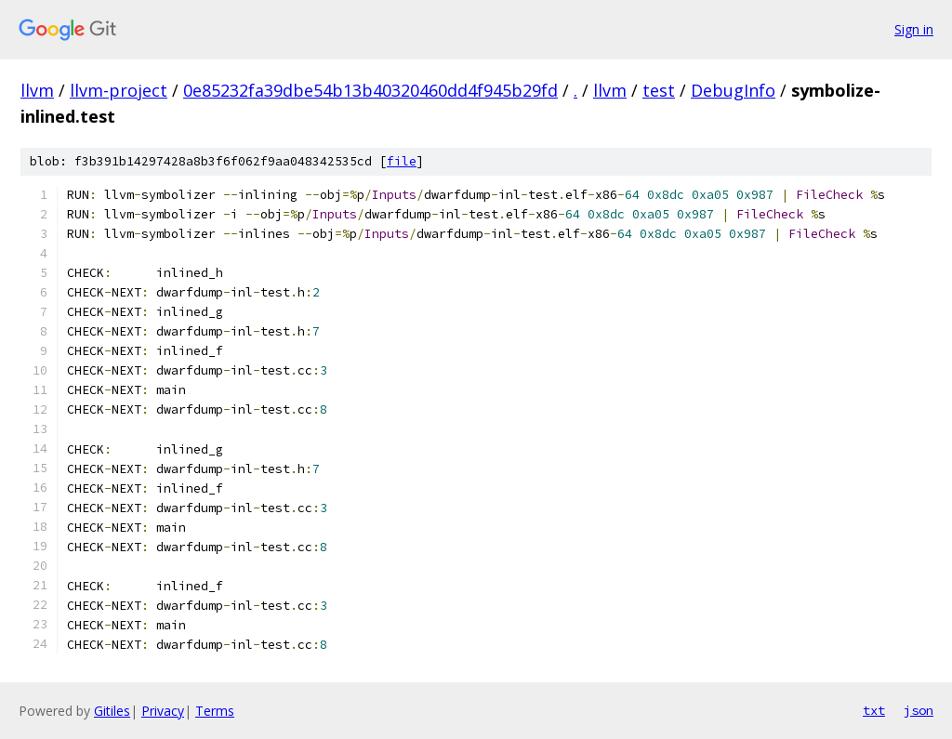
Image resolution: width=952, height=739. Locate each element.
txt (874, 710)
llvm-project (118, 90)
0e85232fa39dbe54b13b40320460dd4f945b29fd (370, 90)
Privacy (162, 710)
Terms (214, 710)
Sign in (913, 29)
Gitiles (112, 710)
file (401, 161)
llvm (37, 90)
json (918, 710)
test (658, 90)
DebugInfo (733, 90)
